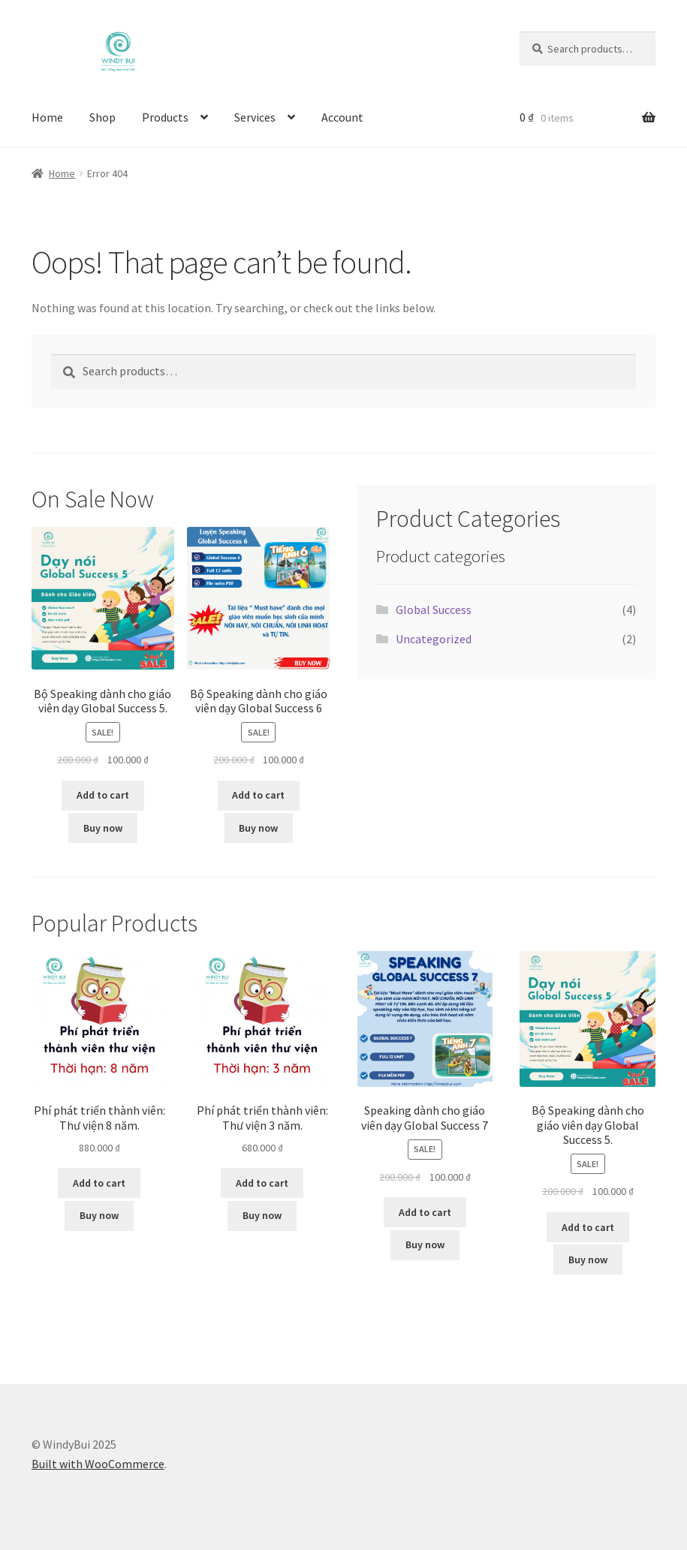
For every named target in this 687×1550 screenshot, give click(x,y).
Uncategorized (434, 638)
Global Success (434, 609)
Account (342, 117)
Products (165, 117)
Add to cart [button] (103, 795)
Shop (102, 117)
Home (47, 117)
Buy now (102, 828)
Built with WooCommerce (98, 1463)
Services (255, 117)
